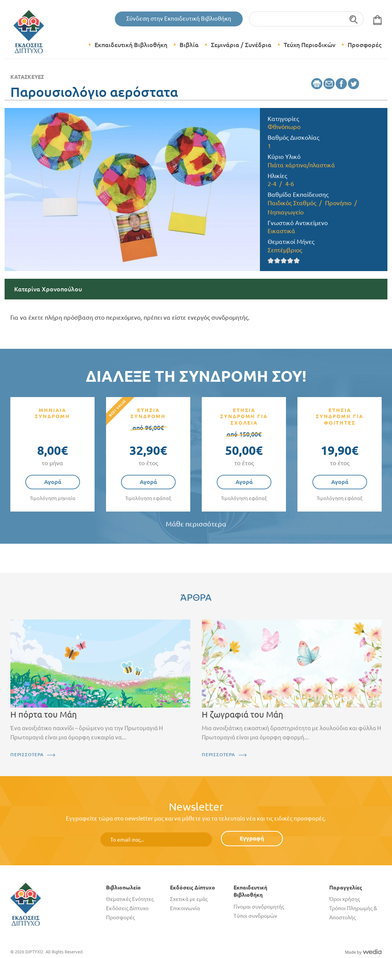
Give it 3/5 (284, 260)
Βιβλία (189, 44)
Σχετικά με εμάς (188, 899)
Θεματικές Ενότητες (130, 899)
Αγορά (52, 482)
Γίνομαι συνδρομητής (259, 907)
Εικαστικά (281, 230)
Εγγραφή (252, 838)
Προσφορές (364, 44)
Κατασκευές (27, 77)
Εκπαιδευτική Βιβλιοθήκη (131, 44)
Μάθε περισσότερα (196, 524)
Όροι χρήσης (344, 899)
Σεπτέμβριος (285, 250)
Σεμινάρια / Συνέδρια (241, 44)
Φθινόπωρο (284, 126)
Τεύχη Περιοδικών (309, 44)
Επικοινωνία (185, 908)
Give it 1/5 (271, 260)
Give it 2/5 (277, 260)
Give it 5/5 (297, 260)
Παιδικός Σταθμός (292, 202)
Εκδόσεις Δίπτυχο (127, 908)
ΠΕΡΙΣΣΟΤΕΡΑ (27, 754)
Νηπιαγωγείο (286, 212)
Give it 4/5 (290, 260)
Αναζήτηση (354, 19)
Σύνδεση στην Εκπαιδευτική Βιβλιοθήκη (178, 18)
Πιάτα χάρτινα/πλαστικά (301, 165)
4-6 (289, 183)
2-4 (272, 183)
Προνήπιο (338, 202)
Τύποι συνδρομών (255, 916)
